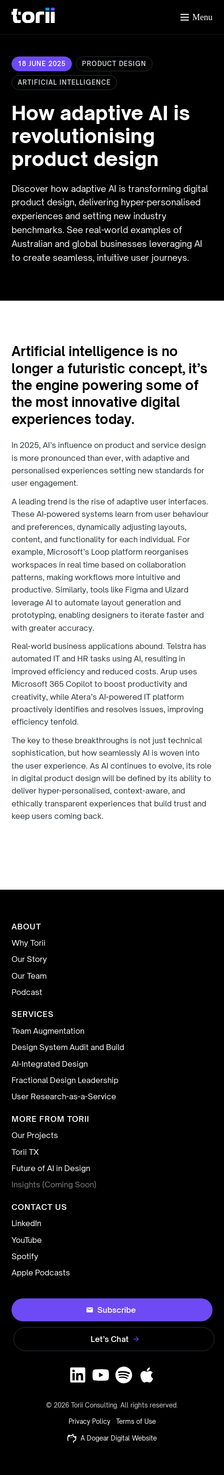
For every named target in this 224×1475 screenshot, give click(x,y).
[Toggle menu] (195, 17)
